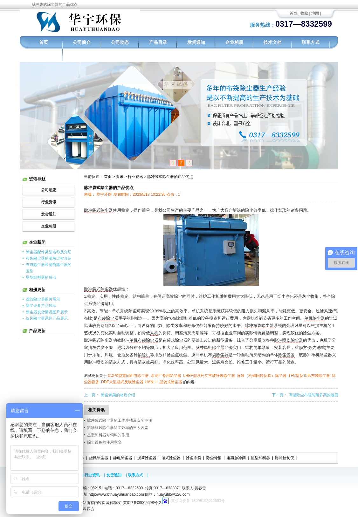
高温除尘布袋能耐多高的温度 (313, 395)
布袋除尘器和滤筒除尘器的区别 (49, 267)
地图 (315, 13)
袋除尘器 (220, 355)
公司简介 (82, 42)
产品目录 (158, 42)
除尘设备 (286, 355)
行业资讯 (135, 176)
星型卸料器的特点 (41, 277)
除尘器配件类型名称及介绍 (49, 252)
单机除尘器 (314, 318)
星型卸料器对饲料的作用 (108, 435)
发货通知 (196, 42)
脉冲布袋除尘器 (259, 325)
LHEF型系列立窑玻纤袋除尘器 (209, 375)
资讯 (119, 176)
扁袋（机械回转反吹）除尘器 (261, 375)
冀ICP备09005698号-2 (142, 502)
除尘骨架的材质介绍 (118, 395)
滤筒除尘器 (146, 458)
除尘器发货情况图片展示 (47, 312)
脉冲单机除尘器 (210, 347)
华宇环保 (104, 194)
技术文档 (272, 42)
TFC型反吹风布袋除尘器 (309, 375)
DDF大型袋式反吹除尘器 (122, 382)
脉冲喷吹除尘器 (288, 340)
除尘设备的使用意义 (104, 442)
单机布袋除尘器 (143, 340)
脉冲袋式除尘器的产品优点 (170, 176)
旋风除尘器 (98, 458)
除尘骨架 (214, 458)
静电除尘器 (122, 458)
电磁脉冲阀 (236, 458)
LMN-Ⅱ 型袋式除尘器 (163, 382)
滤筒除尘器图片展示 (43, 299)
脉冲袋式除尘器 (98, 210)
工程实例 (43, 55)
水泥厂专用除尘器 (166, 375)
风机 (154, 333)
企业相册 (234, 42)
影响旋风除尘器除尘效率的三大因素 (117, 427)
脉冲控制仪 (284, 458)
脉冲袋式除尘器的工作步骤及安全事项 (119, 420)
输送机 (144, 355)
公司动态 (120, 42)
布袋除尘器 (108, 318)
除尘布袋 (193, 458)
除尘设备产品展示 (41, 305)
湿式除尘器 (171, 458)
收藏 (304, 13)
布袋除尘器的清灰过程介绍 (49, 258)
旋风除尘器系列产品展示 (47, 318)
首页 (293, 13)
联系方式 (311, 42)
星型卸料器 (260, 458)
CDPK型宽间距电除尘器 (128, 375)
